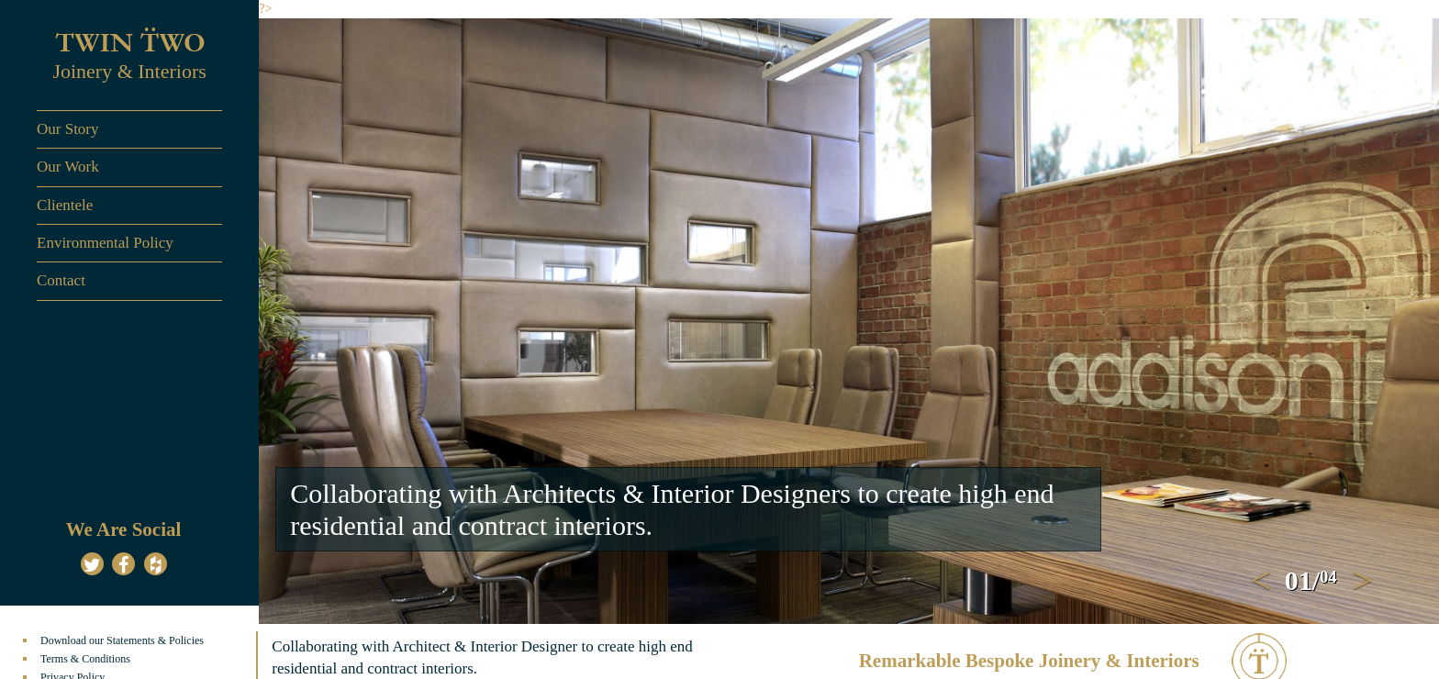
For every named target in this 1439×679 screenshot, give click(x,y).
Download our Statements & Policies (122, 640)
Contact (61, 280)
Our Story (68, 129)
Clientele (65, 205)
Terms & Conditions (85, 658)
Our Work (68, 166)
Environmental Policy (105, 242)
